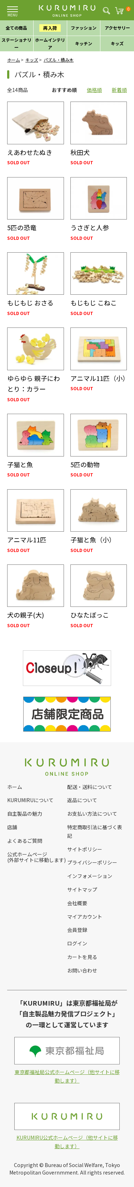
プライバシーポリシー (92, 862)
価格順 (94, 89)
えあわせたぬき (29, 152)
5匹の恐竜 (21, 227)
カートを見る (82, 956)
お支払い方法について (92, 813)
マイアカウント (84, 916)
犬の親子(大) (25, 614)
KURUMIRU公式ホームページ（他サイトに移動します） (67, 1126)
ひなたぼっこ (89, 614)
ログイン (77, 943)
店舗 (12, 827)
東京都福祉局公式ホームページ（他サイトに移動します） (67, 1060)
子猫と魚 (20, 464)
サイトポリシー (84, 849)
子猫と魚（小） (92, 539)
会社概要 (77, 903)
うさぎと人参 (89, 227)
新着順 (119, 89)
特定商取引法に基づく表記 (94, 831)
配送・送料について (89, 786)
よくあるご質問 (24, 840)
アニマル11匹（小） (99, 378)
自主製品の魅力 (24, 813)
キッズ (31, 60)
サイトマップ (82, 889)
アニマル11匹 (26, 539)
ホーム (13, 60)
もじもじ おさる (30, 302)
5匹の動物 (85, 464)
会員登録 (77, 929)
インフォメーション (89, 875)
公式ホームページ (27, 854)
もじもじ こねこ (93, 302)
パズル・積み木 (59, 60)
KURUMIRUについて (30, 800)
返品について (82, 800)
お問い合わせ (82, 970)
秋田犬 (80, 152)
